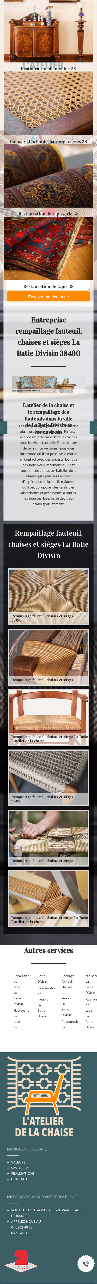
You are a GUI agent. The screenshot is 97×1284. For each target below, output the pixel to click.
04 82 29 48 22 (21, 1227)
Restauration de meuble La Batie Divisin (42, 1002)
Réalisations (23, 1173)
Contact (19, 1179)
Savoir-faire (22, 1168)
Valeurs (18, 1162)
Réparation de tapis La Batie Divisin (18, 990)
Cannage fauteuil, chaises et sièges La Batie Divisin (66, 995)
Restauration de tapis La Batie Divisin (90, 1013)
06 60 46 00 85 (21, 1233)
